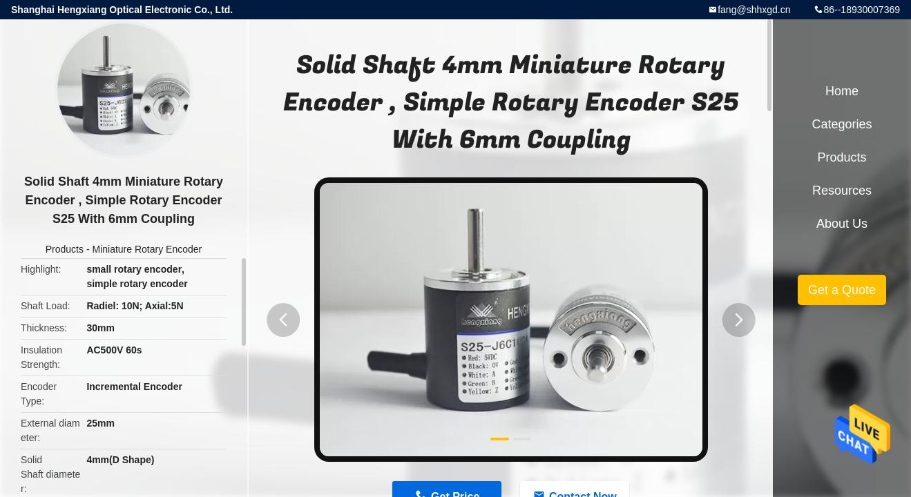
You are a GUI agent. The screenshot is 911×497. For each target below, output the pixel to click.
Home (842, 91)
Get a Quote (842, 290)
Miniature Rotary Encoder (147, 249)
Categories (842, 124)
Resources (842, 190)
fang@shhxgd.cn (754, 9)
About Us (841, 224)
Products (65, 249)
